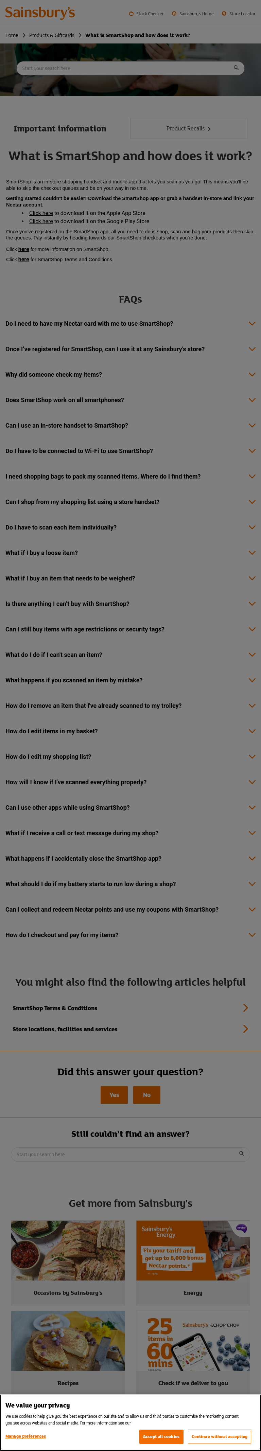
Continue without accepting (219, 1436)
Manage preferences (25, 1436)
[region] (130, 1422)
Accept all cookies (161, 1436)
